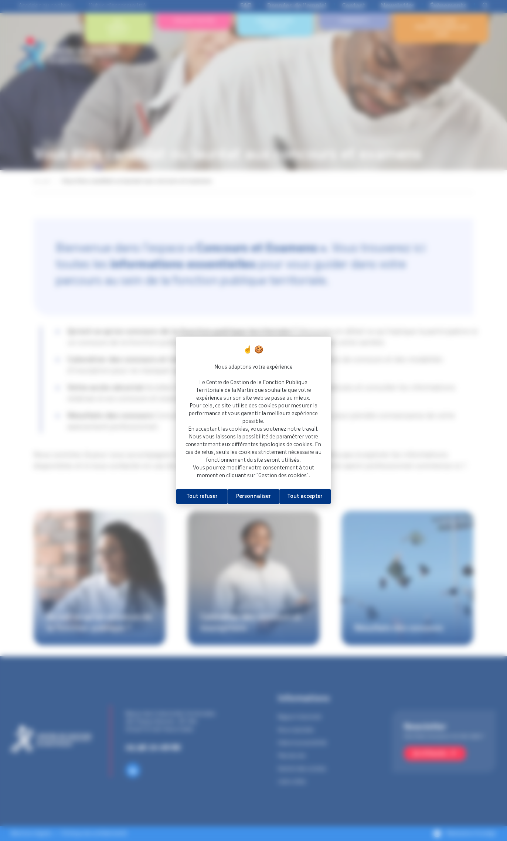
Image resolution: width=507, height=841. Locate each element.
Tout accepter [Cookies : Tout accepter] (305, 496)
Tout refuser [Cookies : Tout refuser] (202, 496)
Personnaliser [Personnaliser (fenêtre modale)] (253, 496)
